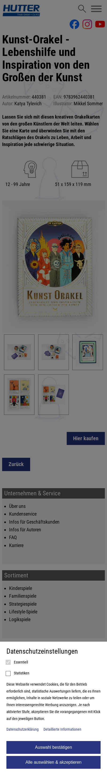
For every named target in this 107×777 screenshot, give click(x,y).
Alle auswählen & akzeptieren (54, 762)
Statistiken (17, 673)
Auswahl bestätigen (53, 747)
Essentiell (17, 662)
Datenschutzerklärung (22, 729)
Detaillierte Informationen (62, 729)
